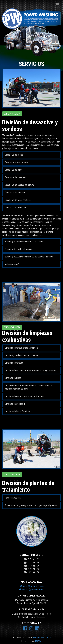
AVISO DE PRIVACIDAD (42, 637)
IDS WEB (38, 641)
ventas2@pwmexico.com (31, 589)
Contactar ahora (12, 114)
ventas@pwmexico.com (31, 586)
